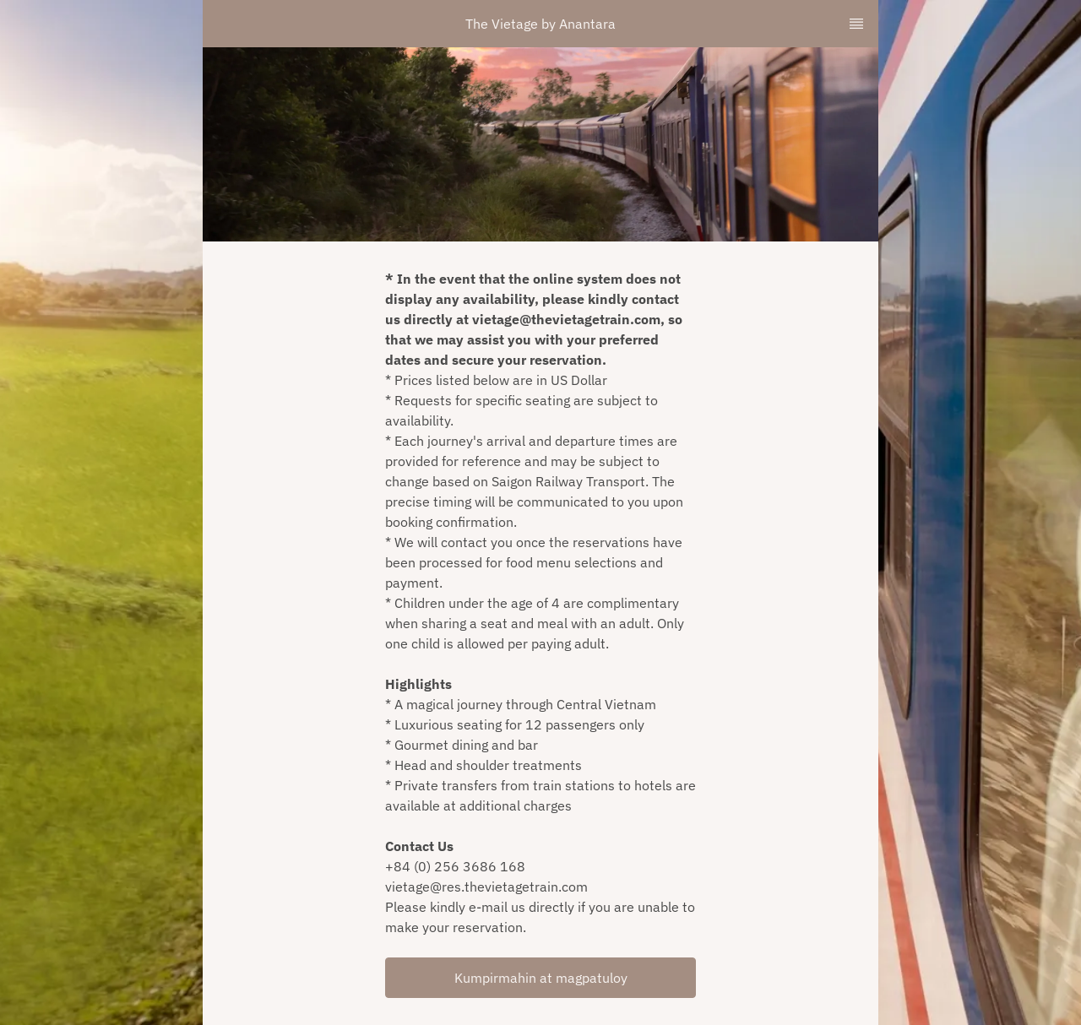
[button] (540, 978)
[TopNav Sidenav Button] (856, 24)
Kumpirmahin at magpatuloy (540, 977)
